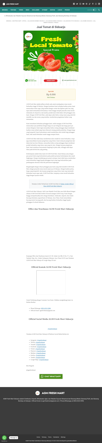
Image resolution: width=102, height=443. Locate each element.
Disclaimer (36, 7)
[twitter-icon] (76, 2)
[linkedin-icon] (98, 2)
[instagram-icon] (79, 2)
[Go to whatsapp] (4, 437)
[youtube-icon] (82, 2)
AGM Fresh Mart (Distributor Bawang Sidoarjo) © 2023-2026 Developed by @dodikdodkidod (51, 440)
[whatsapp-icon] (95, 2)
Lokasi (61, 7)
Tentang (14, 7)
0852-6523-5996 (46, 307)
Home (38, 436)
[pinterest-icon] (85, 2)
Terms (22, 7)
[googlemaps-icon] (91, 2)
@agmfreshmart (52, 327)
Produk (68, 7)
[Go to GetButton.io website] (4, 441)
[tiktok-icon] (88, 2)
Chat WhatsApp (52, 375)
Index (29, 7)
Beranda (6, 7)
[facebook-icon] (73, 2)
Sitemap (46, 7)
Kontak (53, 7)
